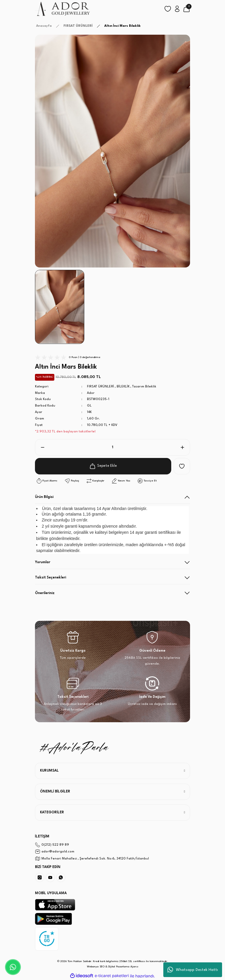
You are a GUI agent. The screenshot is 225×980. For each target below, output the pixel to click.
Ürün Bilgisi (44, 497)
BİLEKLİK (123, 386)
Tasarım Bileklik (144, 386)
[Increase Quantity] (184, 447)
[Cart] (186, 8)
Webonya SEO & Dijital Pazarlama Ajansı (112, 966)
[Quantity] (112, 447)
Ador (91, 393)
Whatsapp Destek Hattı (192, 969)
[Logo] (62, 9)
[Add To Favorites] (182, 466)
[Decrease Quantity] (40, 447)
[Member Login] (177, 8)
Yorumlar (42, 562)
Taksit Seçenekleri (50, 577)
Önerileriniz (45, 593)
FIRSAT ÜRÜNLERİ (100, 386)
